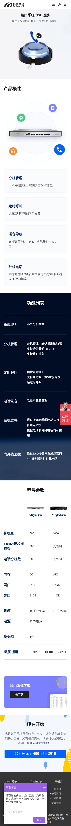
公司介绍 (55, 789)
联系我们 (55, 798)
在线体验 (36, 781)
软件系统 (11, 781)
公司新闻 (55, 793)
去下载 (19, 694)
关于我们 (58, 781)
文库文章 (55, 803)
